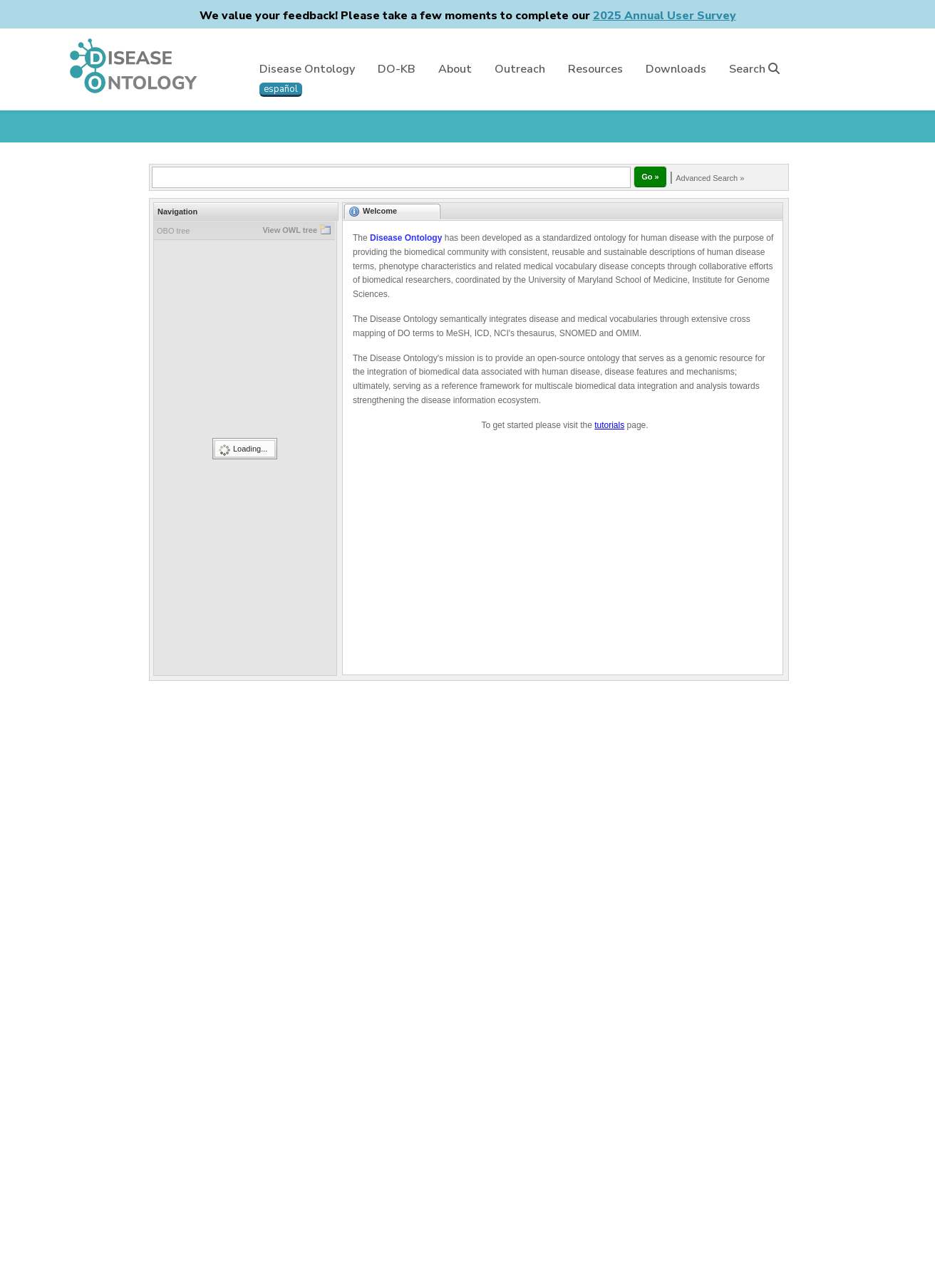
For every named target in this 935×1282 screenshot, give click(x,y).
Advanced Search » (710, 178)
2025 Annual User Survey (664, 16)
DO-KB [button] (396, 69)
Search (754, 69)
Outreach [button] (520, 69)
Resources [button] (595, 69)
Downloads (676, 69)
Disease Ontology (307, 69)
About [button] (455, 69)
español (281, 89)
